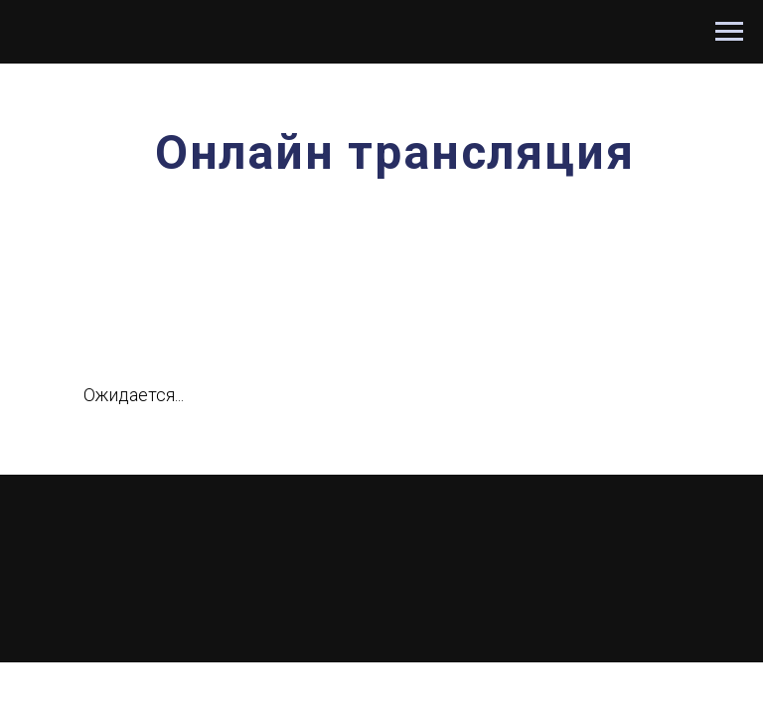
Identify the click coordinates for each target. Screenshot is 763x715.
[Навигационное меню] (729, 32)
